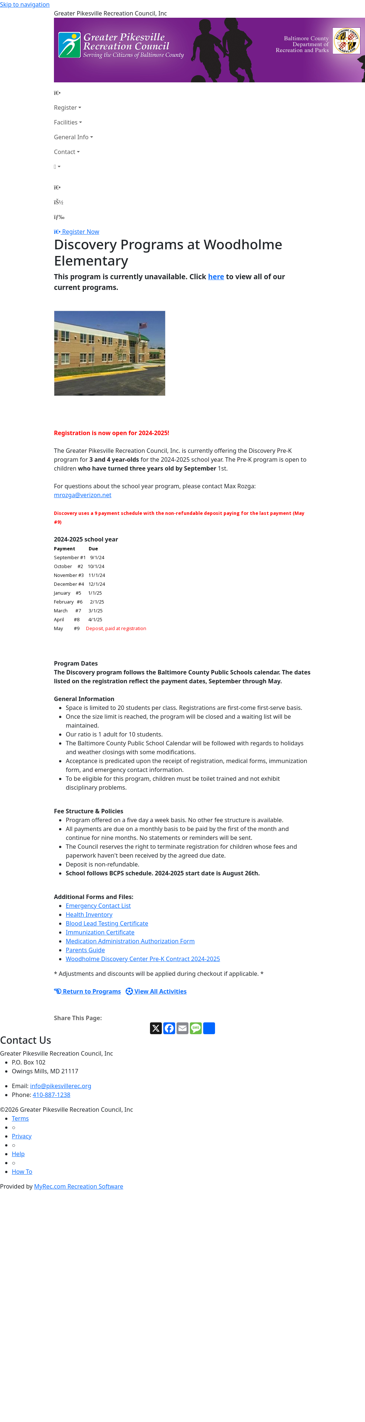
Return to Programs (87, 991)
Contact (64, 152)
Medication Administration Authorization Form (130, 941)
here (216, 276)
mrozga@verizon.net (82, 495)
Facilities (66, 122)
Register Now (80, 232)
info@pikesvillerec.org (61, 1086)
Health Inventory (89, 914)
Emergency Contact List (98, 906)
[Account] (73, 166)
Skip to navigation (25, 4)
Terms (20, 1118)
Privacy (21, 1136)
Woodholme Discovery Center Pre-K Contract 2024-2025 (143, 959)
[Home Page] (73, 92)
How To (22, 1172)
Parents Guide (85, 950)
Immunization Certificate (100, 932)
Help (18, 1154)
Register (65, 107)
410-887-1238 (52, 1095)
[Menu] (59, 216)
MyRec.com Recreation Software (78, 1186)
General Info (71, 137)
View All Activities (156, 991)
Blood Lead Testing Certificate (107, 923)
